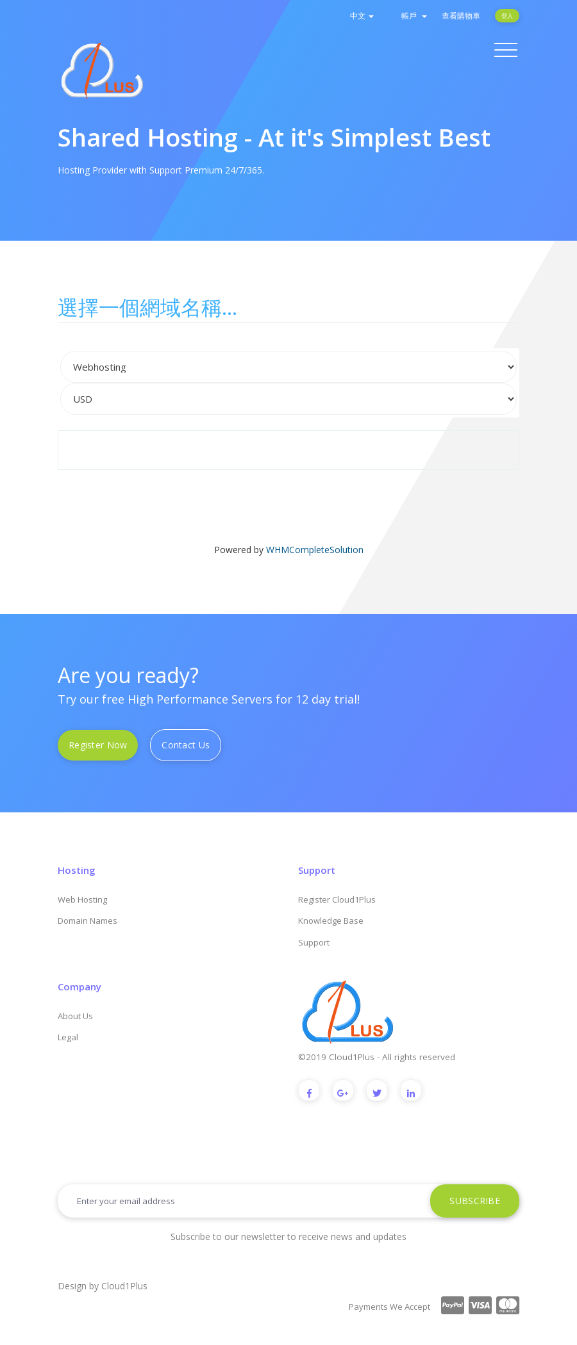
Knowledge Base (331, 920)
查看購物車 (461, 15)
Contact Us (186, 745)
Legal (68, 1037)
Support (314, 942)
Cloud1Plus (124, 1286)
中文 (362, 15)
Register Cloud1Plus (337, 899)
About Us (75, 1016)
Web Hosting (82, 899)
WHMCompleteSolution (315, 550)
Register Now (98, 745)
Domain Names (87, 920)
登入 (507, 16)
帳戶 (414, 15)
